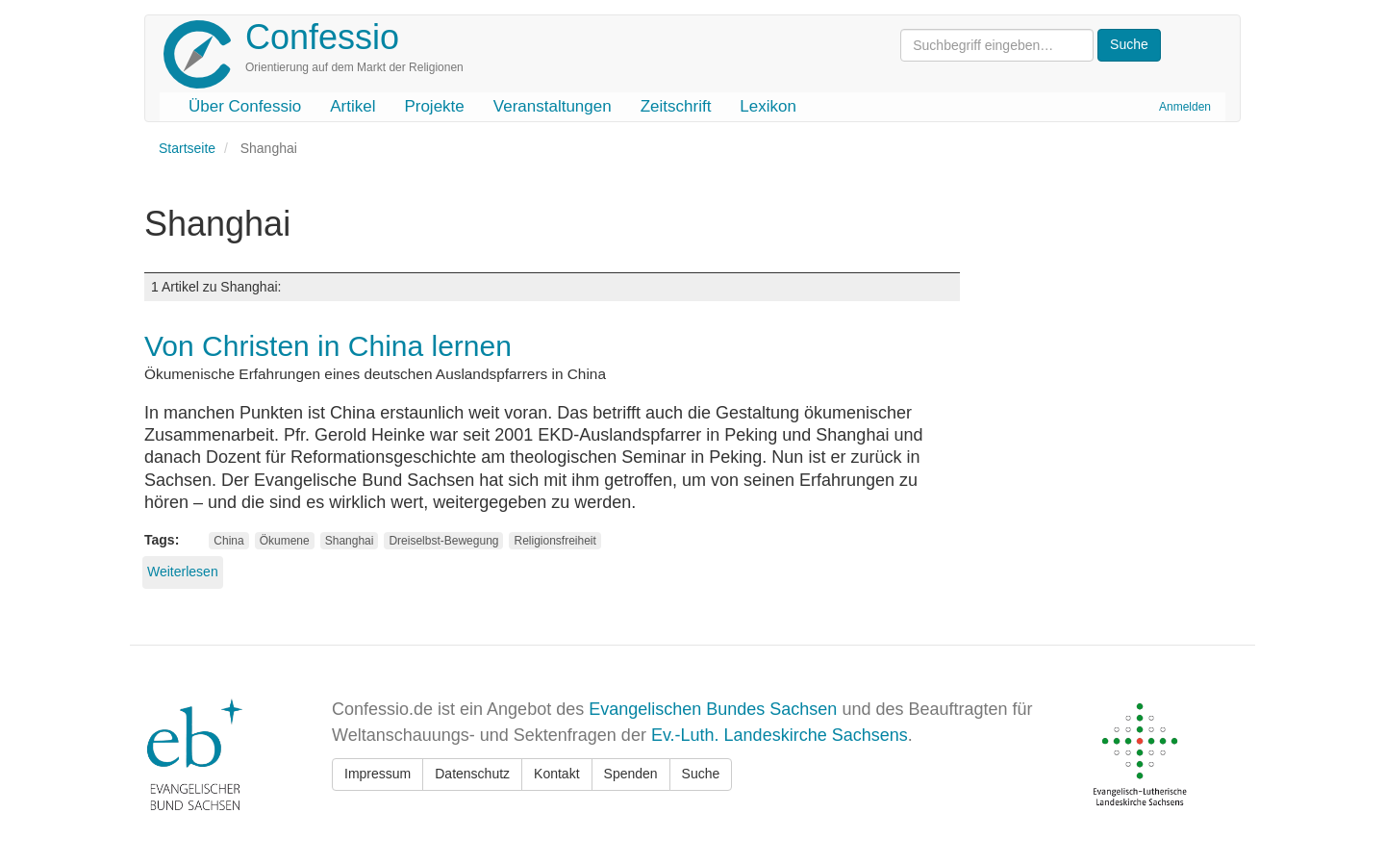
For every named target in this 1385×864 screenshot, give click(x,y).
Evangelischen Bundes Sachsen (713, 709)
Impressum (377, 773)
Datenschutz (472, 773)
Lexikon (768, 106)
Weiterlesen (182, 571)
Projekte (434, 106)
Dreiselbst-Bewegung (443, 540)
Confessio (322, 37)
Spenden (631, 773)
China (228, 540)
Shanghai (349, 540)
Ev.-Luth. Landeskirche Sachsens (779, 735)
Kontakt (556, 773)
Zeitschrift (676, 106)
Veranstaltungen (552, 106)
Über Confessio (245, 106)
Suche (701, 773)
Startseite (187, 148)
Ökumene (285, 540)
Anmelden (1185, 107)
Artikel (352, 106)
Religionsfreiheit (554, 540)
